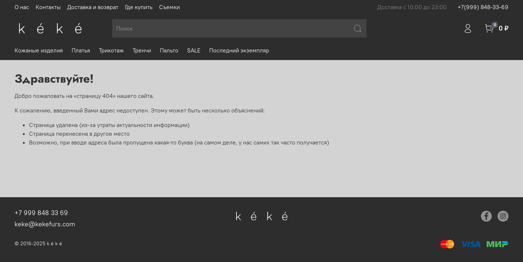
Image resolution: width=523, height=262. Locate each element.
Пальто (169, 50)
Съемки (169, 7)
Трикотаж (111, 50)
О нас (22, 7)
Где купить (139, 7)
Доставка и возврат (92, 7)
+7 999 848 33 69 (41, 213)
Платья (81, 50)
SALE (193, 50)
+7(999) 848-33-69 (483, 7)
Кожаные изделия (39, 50)
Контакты (48, 7)
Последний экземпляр (239, 50)
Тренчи (142, 50)
